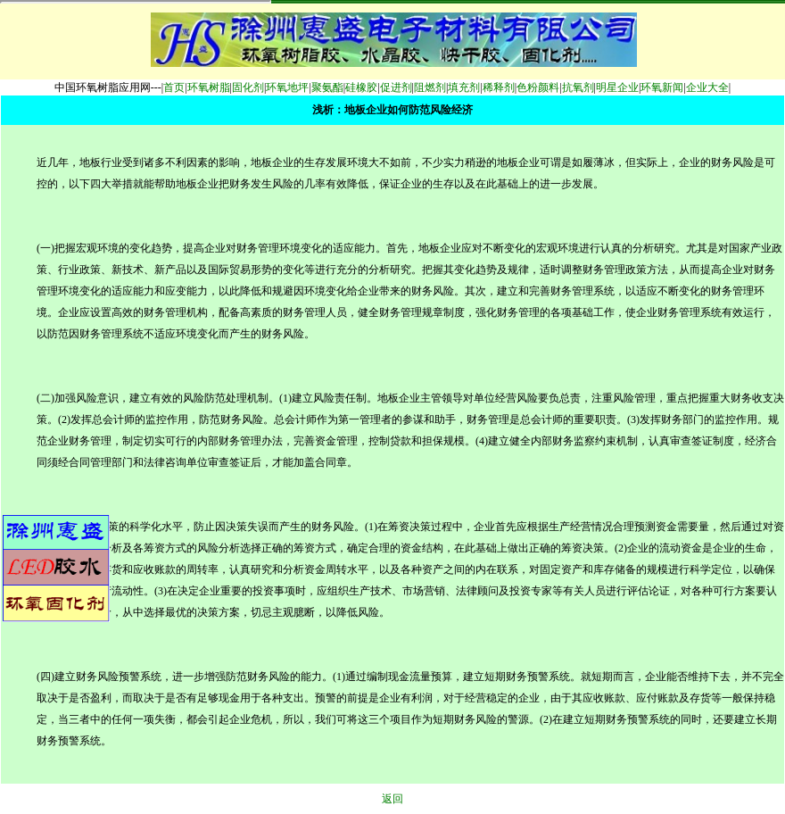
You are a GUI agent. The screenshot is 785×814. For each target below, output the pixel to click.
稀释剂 (499, 87)
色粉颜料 (537, 87)
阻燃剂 (430, 87)
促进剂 (396, 87)
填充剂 (464, 87)
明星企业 (617, 87)
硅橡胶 (361, 87)
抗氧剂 (578, 87)
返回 (392, 799)
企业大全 (707, 87)
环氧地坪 (287, 87)
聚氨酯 (327, 87)
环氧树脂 (208, 87)
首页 (174, 87)
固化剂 (248, 87)
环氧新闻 (661, 87)
